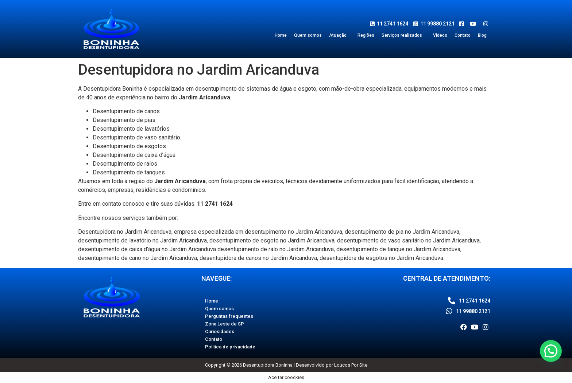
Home (281, 35)
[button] (339, 35)
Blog (482, 35)
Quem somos (308, 35)
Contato (463, 35)
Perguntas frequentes (229, 316)
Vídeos (440, 35)
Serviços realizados (402, 35)
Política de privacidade (230, 347)
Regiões (366, 35)
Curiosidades (219, 331)
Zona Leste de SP (224, 324)
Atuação (338, 35)
